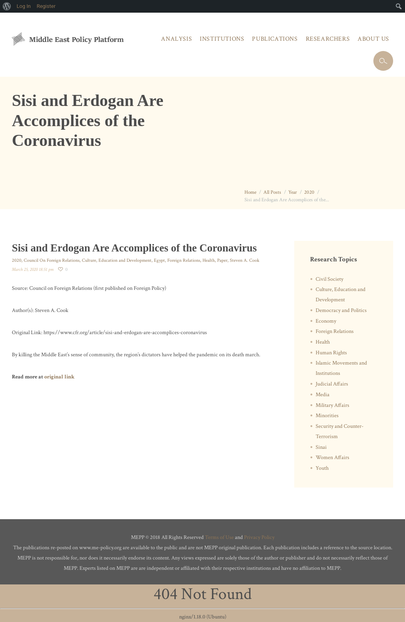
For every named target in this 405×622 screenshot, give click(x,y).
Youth (322, 468)
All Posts (272, 192)
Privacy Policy (259, 537)
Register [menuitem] (46, 6)
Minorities (327, 415)
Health (208, 260)
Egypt (159, 260)
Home (250, 192)
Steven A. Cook (244, 260)
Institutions (222, 39)
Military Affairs (332, 405)
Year (292, 192)
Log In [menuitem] (24, 6)
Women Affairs (332, 457)
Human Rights (331, 352)
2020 (309, 192)
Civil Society (329, 279)
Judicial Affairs (332, 384)
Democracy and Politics (341, 310)
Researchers (328, 39)
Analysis (176, 39)
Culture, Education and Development (116, 260)
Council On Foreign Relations (51, 260)
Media (322, 394)
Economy (326, 321)
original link (59, 376)
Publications (274, 39)
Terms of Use (219, 537)
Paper (222, 260)
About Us (373, 39)
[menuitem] (7, 6)
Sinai (321, 447)
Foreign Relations (183, 260)
